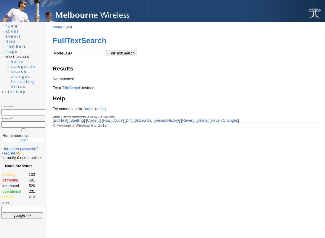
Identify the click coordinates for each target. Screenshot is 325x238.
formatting (23, 81)
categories (23, 66)
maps (11, 51)
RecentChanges (224, 120)
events (13, 36)
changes (20, 76)
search (19, 71)
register (10, 153)
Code (118, 120)
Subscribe (143, 120)
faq (103, 109)
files (10, 41)
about (12, 31)
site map (15, 91)
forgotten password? (21, 149)
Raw (107, 120)
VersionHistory (167, 120)
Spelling (77, 120)
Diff (129, 120)
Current (93, 120)
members (15, 46)
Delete (201, 120)
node (89, 109)
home (57, 27)
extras (18, 86)
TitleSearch (71, 88)
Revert (187, 120)
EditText (60, 120)
